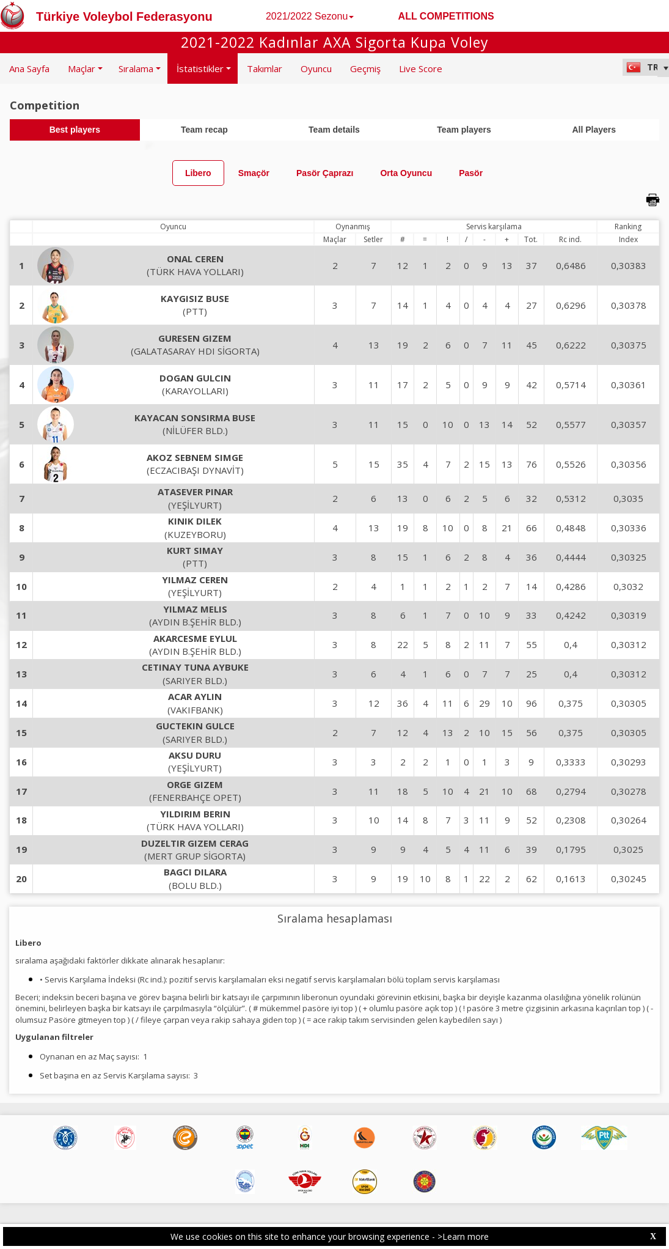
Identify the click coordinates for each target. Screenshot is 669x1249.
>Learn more (463, 1236)
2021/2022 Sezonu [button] (310, 16)
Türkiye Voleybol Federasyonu (124, 16)
